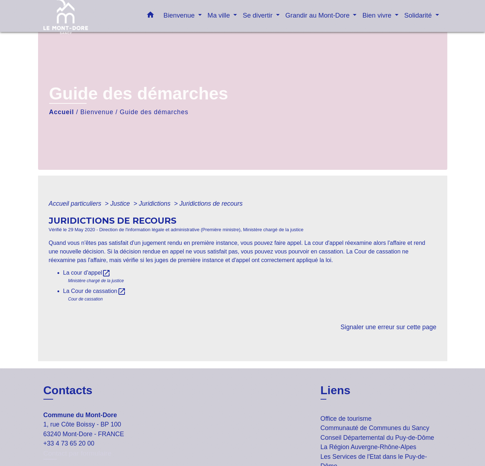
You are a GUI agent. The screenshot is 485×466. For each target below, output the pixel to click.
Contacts (68, 390)
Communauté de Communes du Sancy (375, 428)
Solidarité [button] (419, 15)
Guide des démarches (154, 112)
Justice (121, 203)
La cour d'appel (87, 273)
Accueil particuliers (76, 203)
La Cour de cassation (94, 291)
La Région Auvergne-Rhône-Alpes (368, 447)
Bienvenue (96, 112)
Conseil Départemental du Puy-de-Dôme (377, 437)
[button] (150, 16)
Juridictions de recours (211, 203)
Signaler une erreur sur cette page (389, 327)
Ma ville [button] (219, 15)
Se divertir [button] (258, 15)
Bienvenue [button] (179, 15)
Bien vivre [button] (377, 15)
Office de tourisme (346, 418)
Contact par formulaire (77, 453)
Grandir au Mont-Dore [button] (318, 15)
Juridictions (155, 203)
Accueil (61, 112)
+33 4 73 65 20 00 (68, 443)
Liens (336, 390)
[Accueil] (88, 16)
